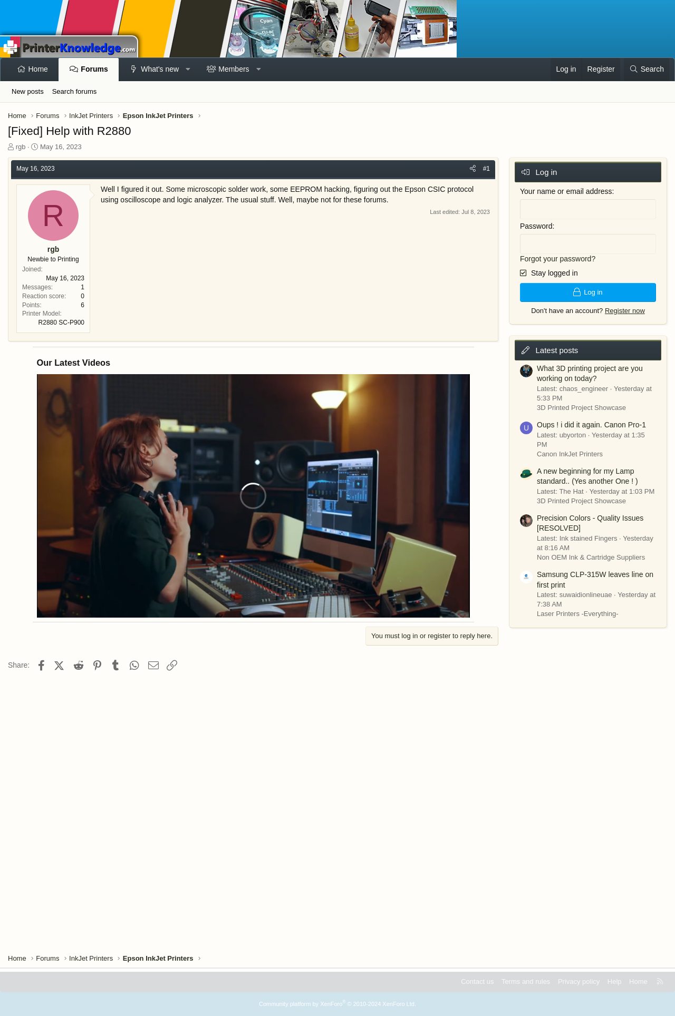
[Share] (472, 169)
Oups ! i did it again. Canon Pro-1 (591, 424)
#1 (486, 168)
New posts (28, 91)
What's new (160, 69)
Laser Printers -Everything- (578, 613)
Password (536, 225)
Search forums (74, 91)
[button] (188, 69)
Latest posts (556, 349)
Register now (625, 310)
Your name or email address (566, 191)
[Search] (646, 69)
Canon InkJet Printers (570, 453)
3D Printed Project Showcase (581, 407)
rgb (21, 147)
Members (233, 69)
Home (38, 69)
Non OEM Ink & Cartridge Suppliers (591, 557)
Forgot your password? (557, 258)
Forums (94, 69)
